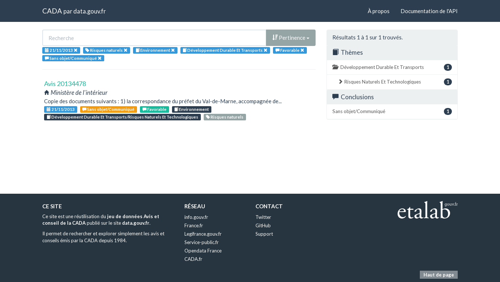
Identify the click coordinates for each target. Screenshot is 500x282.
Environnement (191, 109)
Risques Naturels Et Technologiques (395, 81)
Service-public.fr (201, 242)
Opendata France (203, 251)
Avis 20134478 (65, 84)
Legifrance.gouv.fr (203, 234)
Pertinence (290, 37)
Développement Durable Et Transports (392, 67)
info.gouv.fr (196, 217)
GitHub (263, 225)
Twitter (263, 217)
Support (264, 234)
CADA (52, 11)
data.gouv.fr (89, 11)
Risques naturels (224, 117)
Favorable (154, 109)
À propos (379, 11)
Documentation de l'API (429, 11)
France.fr (193, 225)
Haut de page (438, 275)
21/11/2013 (61, 109)
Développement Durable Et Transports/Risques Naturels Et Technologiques (122, 117)
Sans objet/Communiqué (108, 109)
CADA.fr (193, 259)
